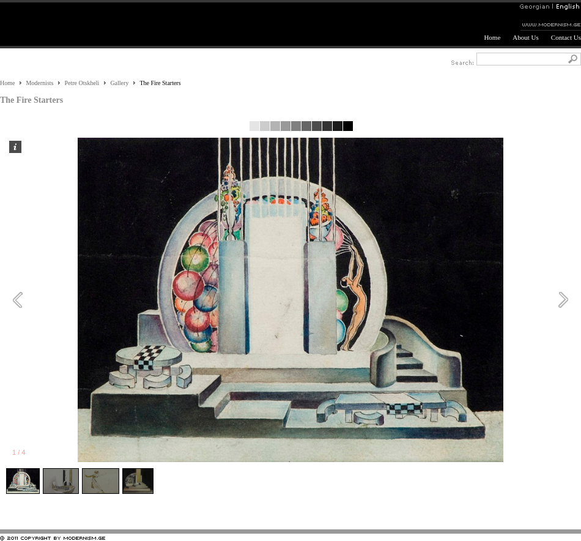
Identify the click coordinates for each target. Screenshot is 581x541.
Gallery (119, 83)
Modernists (39, 83)
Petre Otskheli (81, 83)
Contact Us (566, 37)
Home (492, 37)
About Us (525, 37)
